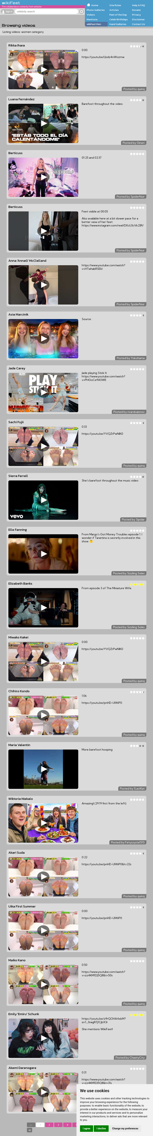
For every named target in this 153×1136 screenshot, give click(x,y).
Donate (136, 10)
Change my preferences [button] (125, 1128)
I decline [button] (101, 1128)
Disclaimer (138, 19)
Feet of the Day (118, 15)
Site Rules (115, 5)
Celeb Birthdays (118, 19)
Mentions (92, 19)
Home (94, 5)
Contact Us (138, 24)
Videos (91, 15)
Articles (114, 10)
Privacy (136, 15)
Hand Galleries (117, 24)
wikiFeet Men (94, 24)
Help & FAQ (138, 5)
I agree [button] (86, 1128)
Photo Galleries (96, 10)
